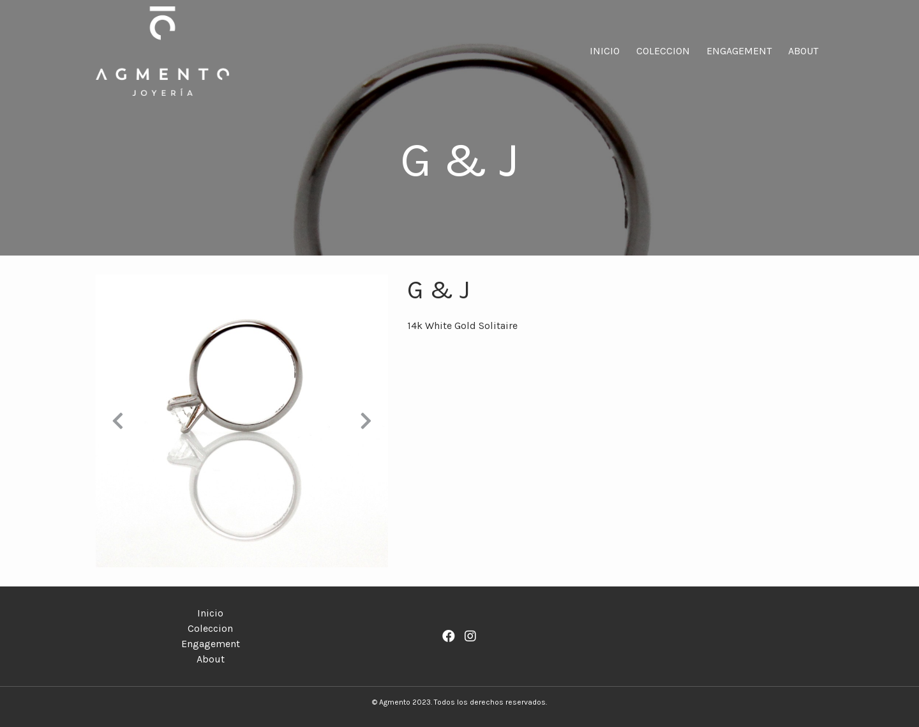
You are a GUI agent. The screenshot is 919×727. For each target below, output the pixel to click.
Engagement (739, 51)
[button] (118, 421)
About (803, 51)
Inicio (605, 51)
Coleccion (663, 51)
